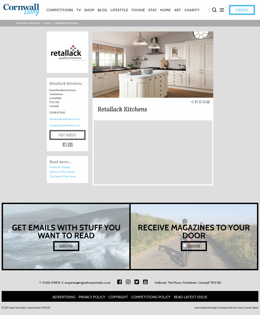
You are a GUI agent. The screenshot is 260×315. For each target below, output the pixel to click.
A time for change (59, 167)
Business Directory (28, 23)
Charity (191, 10)
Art (177, 10)
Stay (152, 10)
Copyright (118, 297)
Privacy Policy (92, 297)
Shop (89, 10)
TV (78, 10)
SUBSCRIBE (242, 9)
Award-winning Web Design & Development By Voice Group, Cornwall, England (226, 307)
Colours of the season (62, 171)
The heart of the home (62, 176)
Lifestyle (119, 10)
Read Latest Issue (190, 297)
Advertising (64, 297)
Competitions (59, 10)
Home (165, 10)
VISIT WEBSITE (67, 134)
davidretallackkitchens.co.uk (64, 119)
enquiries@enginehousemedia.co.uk (87, 283)
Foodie (138, 10)
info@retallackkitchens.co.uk (64, 125)
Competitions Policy (150, 297)
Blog (102, 10)
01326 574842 (51, 283)
